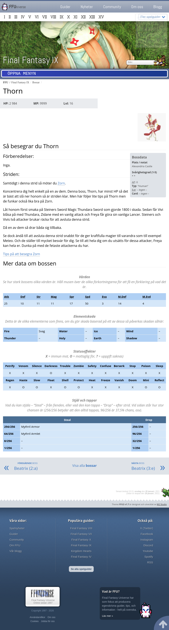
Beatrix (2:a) (25, 466)
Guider (65, 6)
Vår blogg (15, 551)
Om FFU (14, 545)
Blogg (157, 6)
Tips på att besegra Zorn (21, 254)
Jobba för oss (48, 621)
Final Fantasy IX (30, 60)
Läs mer (106, 615)
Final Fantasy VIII (81, 528)
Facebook (147, 534)
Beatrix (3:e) (143, 466)
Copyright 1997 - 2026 (42, 610)
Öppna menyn (22, 74)
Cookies (34, 621)
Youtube (148, 551)
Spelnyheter (17, 528)
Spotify (148, 556)
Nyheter (87, 6)
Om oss (137, 6)
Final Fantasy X (81, 539)
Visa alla (84, 465)
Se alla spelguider (81, 569)
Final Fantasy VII (81, 534)
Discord (148, 545)
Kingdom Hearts (81, 551)
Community (112, 6)
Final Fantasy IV (81, 556)
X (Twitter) (146, 528)
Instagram (146, 539)
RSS (150, 562)
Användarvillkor (37, 617)
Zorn (61, 183)
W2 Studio (162, 504)
